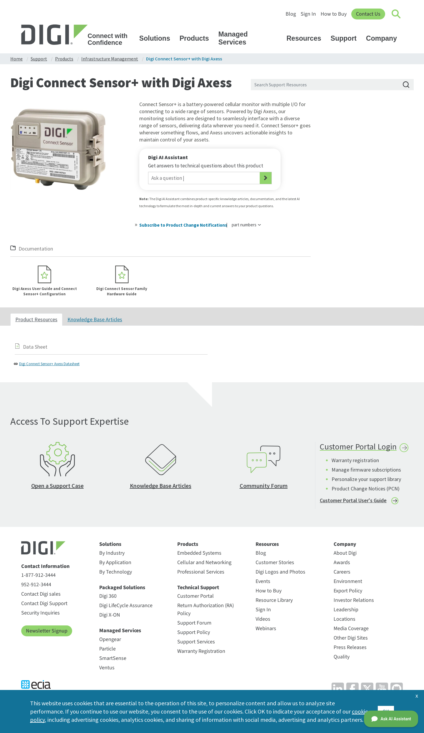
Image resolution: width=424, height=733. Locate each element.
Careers (342, 572)
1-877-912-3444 (38, 575)
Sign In (308, 14)
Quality (342, 656)
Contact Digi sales (41, 594)
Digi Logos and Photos (280, 572)
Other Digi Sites (351, 638)
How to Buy (334, 14)
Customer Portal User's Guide (353, 500)
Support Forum (194, 623)
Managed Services (250, 38)
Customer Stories (275, 562)
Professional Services (200, 572)
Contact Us (368, 14)
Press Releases (350, 647)
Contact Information (45, 566)
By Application (115, 562)
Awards (342, 562)
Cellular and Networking (204, 562)
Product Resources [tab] (36, 319)
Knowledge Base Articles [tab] (94, 319)
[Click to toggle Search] (396, 14)
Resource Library (274, 600)
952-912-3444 (36, 584)
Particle (107, 649)
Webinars (266, 628)
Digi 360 (108, 596)
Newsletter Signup (46, 631)
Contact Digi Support (44, 603)
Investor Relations (354, 600)
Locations (344, 619)
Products (197, 38)
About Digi (345, 553)
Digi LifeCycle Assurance (126, 605)
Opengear (110, 639)
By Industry (112, 553)
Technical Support (198, 587)
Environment (348, 581)
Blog (291, 14)
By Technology (115, 572)
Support (346, 38)
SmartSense (112, 658)
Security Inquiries (40, 613)
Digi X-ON (109, 615)
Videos (263, 619)
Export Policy (348, 590)
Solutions (157, 38)
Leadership (346, 609)
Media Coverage (351, 628)
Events (263, 581)
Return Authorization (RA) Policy (205, 609)
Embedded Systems (199, 553)
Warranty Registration (201, 651)
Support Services (196, 641)
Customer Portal (195, 596)
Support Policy (193, 632)
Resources (306, 38)
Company (384, 38)
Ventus (107, 667)
